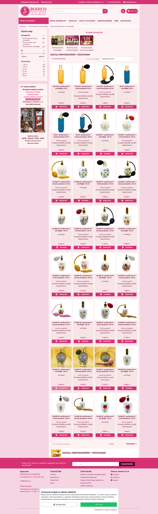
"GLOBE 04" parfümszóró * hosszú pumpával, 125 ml (83, 277)
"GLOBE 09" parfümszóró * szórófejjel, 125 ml (105, 417)
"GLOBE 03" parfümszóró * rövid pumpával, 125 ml (83, 230)
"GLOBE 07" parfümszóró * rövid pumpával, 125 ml (83, 370)
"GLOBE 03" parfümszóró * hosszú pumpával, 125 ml (105, 230)
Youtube (114, 480)
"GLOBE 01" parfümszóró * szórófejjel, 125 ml (105, 136)
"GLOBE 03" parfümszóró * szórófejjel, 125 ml (61, 230)
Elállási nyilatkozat (87, 486)
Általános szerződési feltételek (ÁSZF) (93, 474)
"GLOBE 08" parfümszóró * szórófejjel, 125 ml (127, 370)
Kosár (52, 483)
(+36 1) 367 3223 (38, 477)
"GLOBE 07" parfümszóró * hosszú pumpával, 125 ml (105, 370)
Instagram (115, 477)
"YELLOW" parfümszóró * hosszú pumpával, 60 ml (105, 87)
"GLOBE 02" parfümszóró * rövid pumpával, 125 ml (105, 183)
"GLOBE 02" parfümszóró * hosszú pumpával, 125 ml (127, 183)
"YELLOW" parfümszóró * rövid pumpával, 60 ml (83, 87)
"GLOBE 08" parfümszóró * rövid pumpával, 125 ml (61, 417)
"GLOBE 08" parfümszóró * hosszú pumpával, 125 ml (83, 417)
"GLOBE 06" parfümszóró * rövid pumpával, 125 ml (105, 323)
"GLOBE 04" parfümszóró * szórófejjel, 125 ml (127, 230)
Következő (131, 444)
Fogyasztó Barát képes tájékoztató (92, 480)
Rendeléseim (54, 477)
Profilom (53, 474)
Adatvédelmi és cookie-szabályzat (105, 510)
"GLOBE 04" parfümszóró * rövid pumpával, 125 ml (61, 277)
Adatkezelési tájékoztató (89, 477)
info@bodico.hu (25, 481)
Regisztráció (54, 480)
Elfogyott (61, 388)
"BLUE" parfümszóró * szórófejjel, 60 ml (127, 87)
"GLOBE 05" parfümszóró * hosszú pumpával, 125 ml (61, 323)
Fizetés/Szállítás (86, 483)
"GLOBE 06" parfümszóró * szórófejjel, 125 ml (83, 323)
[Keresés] (79, 11)
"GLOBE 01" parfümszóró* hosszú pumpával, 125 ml (61, 183)
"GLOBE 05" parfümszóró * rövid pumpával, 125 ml (127, 277)
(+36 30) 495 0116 (26, 477)
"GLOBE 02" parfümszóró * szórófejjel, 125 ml (83, 183)
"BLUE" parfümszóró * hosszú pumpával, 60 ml (83, 136)
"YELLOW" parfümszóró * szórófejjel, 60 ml (61, 87)
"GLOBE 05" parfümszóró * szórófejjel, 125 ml (105, 277)
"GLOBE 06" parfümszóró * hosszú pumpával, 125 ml (127, 323)
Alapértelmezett (118, 59)
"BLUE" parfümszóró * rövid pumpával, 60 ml (61, 136)
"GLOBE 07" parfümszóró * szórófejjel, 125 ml (61, 370)
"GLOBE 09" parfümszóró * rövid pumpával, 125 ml (127, 417)
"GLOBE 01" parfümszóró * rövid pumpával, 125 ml (127, 136)
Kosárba (105, 154)
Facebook (115, 474)
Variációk (61, 107)
